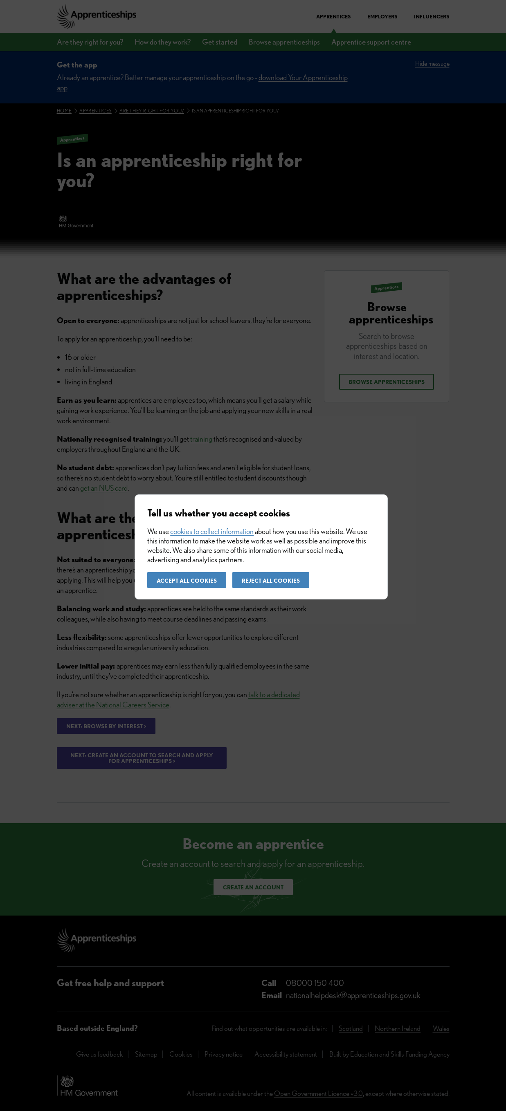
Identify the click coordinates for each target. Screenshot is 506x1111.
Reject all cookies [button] (271, 580)
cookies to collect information (212, 531)
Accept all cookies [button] (187, 580)
